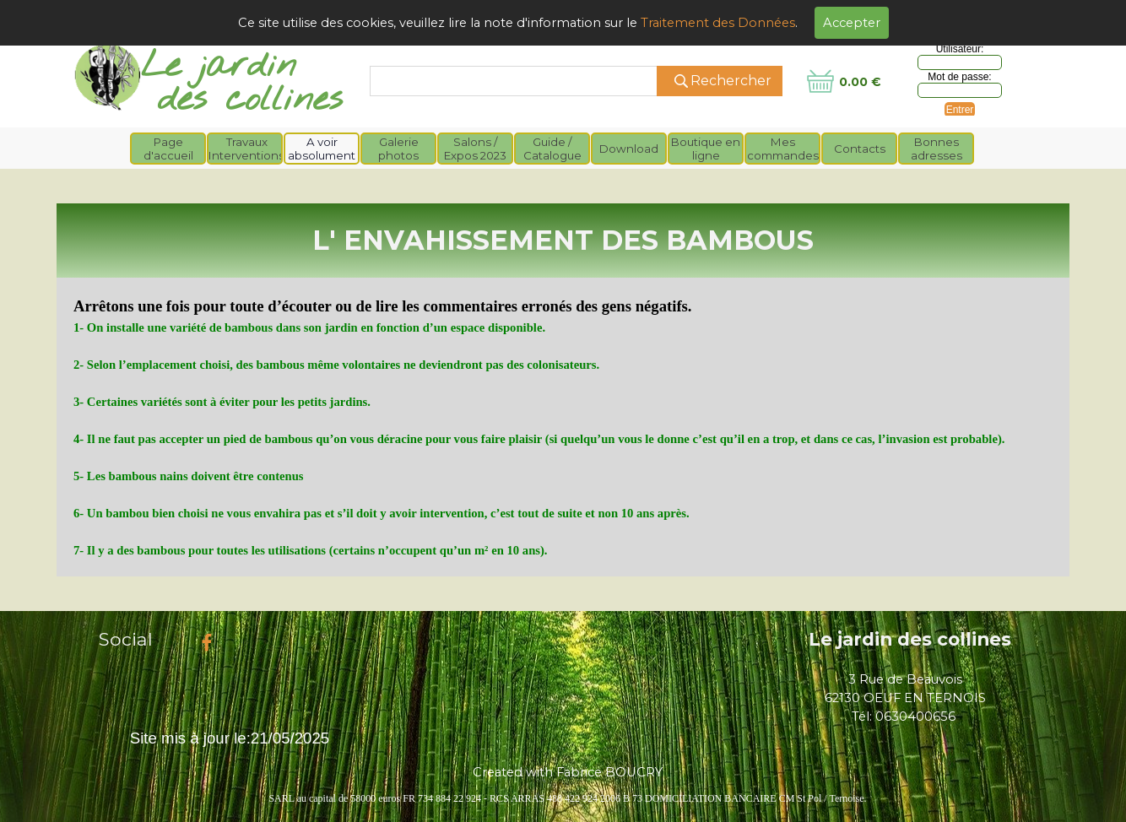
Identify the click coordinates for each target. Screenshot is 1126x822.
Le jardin (218, 66)
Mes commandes (783, 148)
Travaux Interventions (246, 148)
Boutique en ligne (705, 148)
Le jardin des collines (910, 639)
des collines (250, 100)
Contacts (859, 148)
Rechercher (730, 81)
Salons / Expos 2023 (475, 148)
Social (126, 639)
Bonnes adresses (936, 148)
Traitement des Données (718, 22)
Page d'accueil (168, 148)
